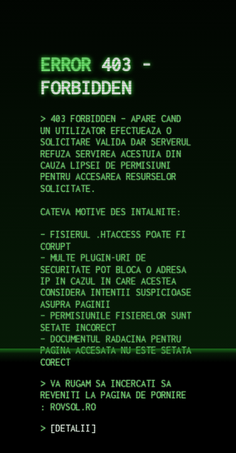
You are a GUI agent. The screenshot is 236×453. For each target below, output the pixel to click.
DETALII (73, 428)
